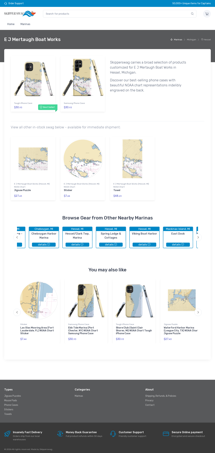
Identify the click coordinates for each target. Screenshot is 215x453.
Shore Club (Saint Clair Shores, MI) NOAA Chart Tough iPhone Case (134, 328)
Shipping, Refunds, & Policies (160, 394)
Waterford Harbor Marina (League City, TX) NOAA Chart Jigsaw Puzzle (181, 328)
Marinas (25, 24)
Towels (8, 412)
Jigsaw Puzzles (12, 394)
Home (10, 24)
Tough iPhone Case (23, 103)
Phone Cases (11, 403)
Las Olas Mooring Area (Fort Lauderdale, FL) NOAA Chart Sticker (37, 328)
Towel (116, 189)
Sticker (68, 189)
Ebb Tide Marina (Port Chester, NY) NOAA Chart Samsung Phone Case (83, 328)
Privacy (149, 398)
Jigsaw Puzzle (22, 189)
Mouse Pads (10, 398)
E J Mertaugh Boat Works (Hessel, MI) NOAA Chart (32, 184)
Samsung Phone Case (74, 103)
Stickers (8, 407)
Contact (150, 403)
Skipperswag (46, 447)
